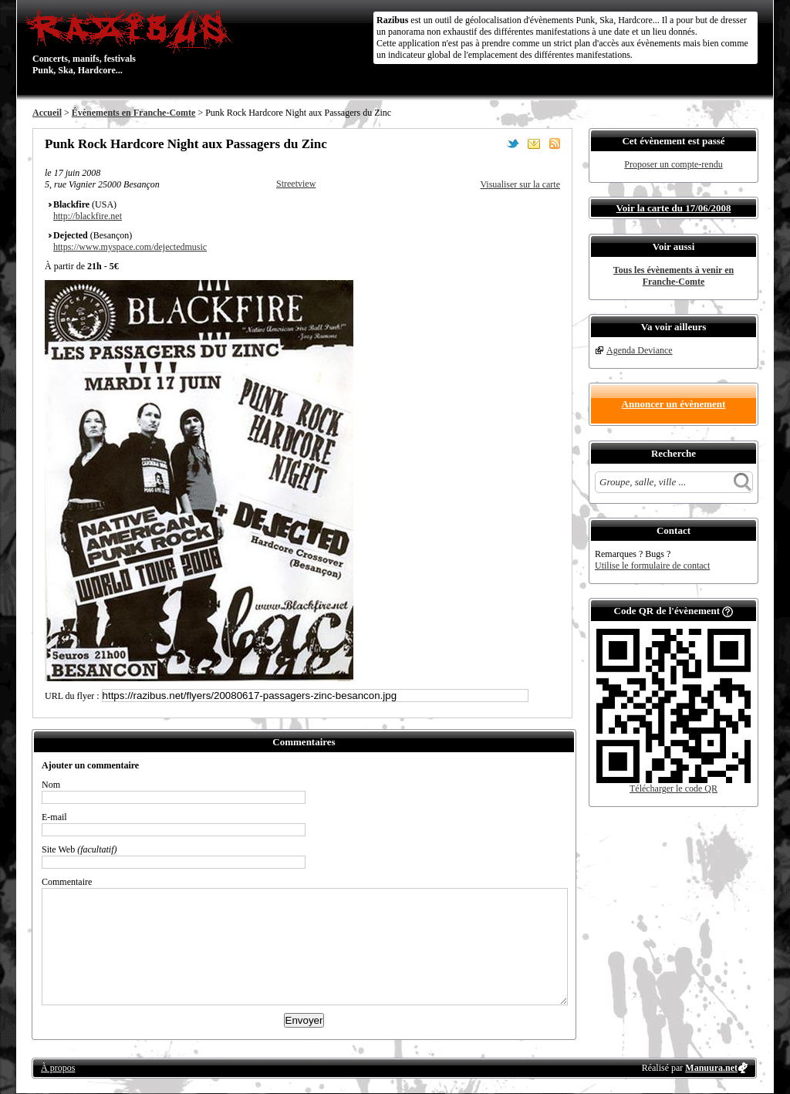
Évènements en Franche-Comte (134, 112)
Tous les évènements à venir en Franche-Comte (673, 276)
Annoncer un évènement (674, 404)
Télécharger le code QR (673, 788)
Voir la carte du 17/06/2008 (673, 208)
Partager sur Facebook (492, 143)
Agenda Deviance (639, 350)
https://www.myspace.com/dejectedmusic (130, 246)
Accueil (47, 112)
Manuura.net (711, 1067)
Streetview (296, 183)
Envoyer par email (534, 143)
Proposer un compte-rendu (673, 164)
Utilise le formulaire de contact (652, 565)
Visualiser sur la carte (520, 184)
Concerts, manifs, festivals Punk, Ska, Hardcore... (132, 42)
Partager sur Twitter (513, 143)
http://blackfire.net (87, 216)
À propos (58, 1067)
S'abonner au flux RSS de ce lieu (555, 143)
